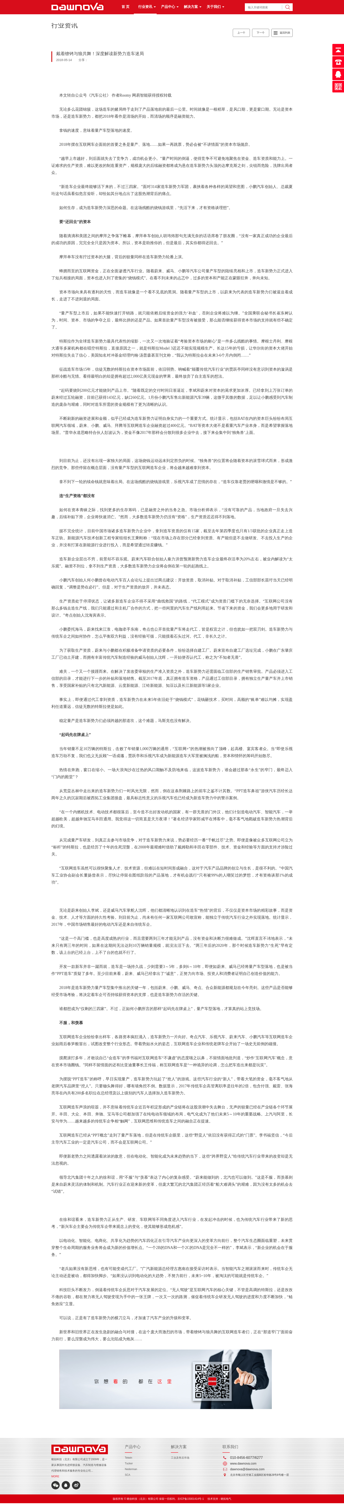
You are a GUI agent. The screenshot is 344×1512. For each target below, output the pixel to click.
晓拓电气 (226, 1498)
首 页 (125, 7)
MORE (55, 1476)
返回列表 (285, 32)
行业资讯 (145, 7)
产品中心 (168, 7)
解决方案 (191, 7)
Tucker (129, 1463)
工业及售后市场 (180, 1457)
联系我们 (230, 1447)
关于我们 (214, 7)
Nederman (131, 1469)
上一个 (241, 32)
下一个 (261, 32)
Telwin (128, 1457)
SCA (127, 1474)
